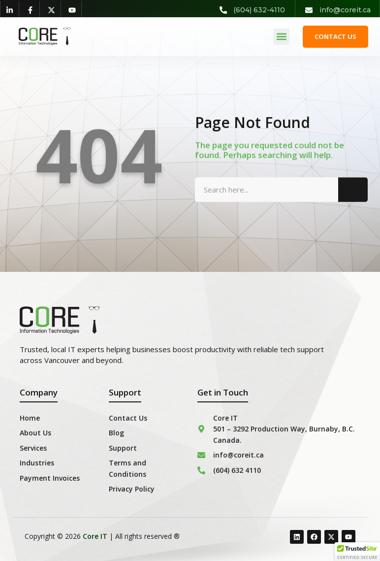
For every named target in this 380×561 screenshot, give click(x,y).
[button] (281, 37)
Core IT (95, 536)
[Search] (353, 197)
